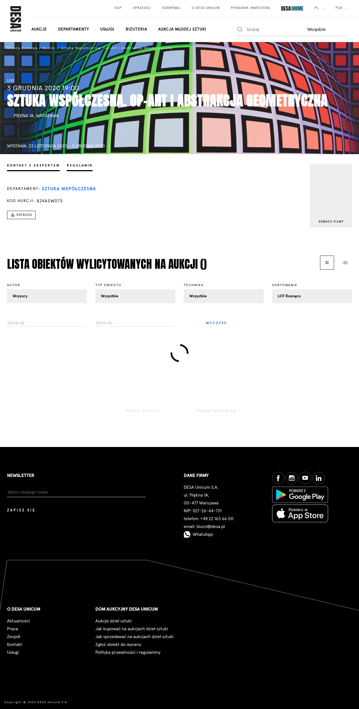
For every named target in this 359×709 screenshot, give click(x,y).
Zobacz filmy (331, 221)
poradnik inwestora (250, 8)
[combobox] (327, 29)
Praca (12, 629)
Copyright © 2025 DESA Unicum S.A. (36, 702)
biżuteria (136, 29)
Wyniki (49, 48)
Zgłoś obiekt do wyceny (118, 644)
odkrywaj (171, 8)
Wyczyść (216, 323)
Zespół (13, 636)
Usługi (107, 29)
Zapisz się (21, 510)
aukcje (39, 29)
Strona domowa (22, 48)
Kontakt (14, 644)
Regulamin (80, 165)
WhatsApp (198, 534)
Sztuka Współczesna (69, 189)
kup (118, 8)
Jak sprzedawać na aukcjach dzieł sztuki (134, 636)
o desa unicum (206, 8)
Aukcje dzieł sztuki (113, 621)
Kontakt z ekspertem (33, 165)
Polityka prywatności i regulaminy (127, 652)
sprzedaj (142, 8)
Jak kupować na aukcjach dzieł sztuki (131, 629)
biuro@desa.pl (211, 526)
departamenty (73, 29)
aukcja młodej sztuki (182, 29)
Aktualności (18, 621)
